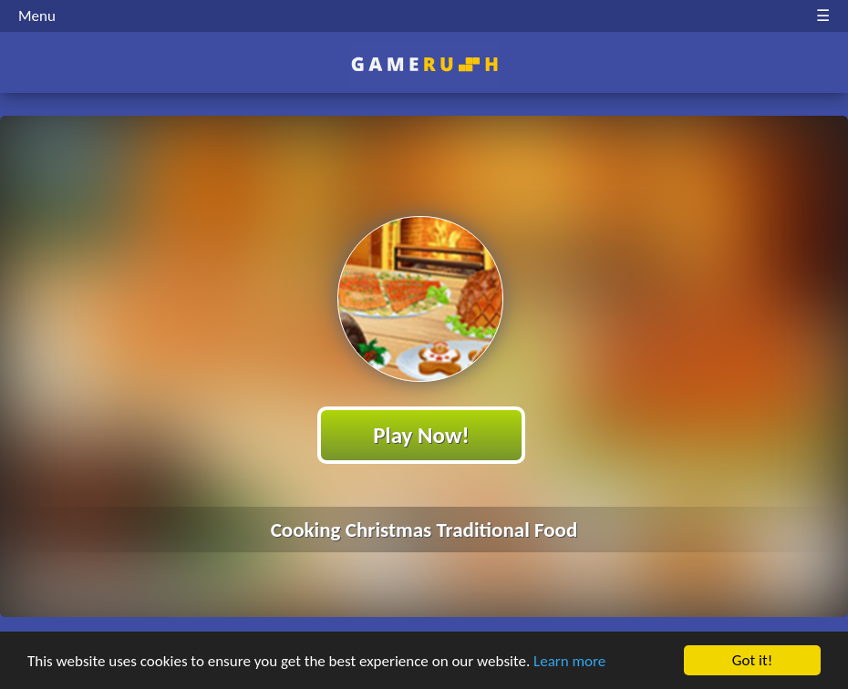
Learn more (569, 661)
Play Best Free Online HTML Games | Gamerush (424, 64)
